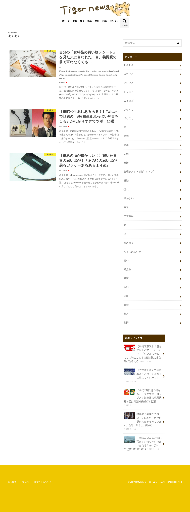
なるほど (129, 100)
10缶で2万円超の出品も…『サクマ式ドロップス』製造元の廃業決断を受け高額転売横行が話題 (143, 396)
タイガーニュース (153, 480)
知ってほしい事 (132, 251)
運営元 (25, 480)
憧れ (126, 189)
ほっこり (129, 118)
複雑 (126, 286)
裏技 (126, 277)
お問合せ (12, 480)
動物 (75, 21)
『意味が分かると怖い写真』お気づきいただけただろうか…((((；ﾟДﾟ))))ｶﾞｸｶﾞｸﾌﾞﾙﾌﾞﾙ (143, 441)
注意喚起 (129, 215)
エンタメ (114, 21)
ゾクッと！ (130, 83)
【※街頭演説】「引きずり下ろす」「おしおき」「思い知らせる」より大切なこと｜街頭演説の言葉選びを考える (143, 352)
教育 (126, 206)
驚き (82, 21)
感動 (97, 21)
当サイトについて (43, 480)
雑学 (104, 21)
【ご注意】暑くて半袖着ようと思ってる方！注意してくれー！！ (143, 374)
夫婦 (126, 153)
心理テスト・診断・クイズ (139, 171)
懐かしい (129, 198)
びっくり (129, 109)
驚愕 (126, 321)
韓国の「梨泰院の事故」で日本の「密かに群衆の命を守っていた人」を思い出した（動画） (143, 420)
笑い (126, 260)
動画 (89, 21)
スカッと (129, 74)
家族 (126, 162)
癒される (129, 242)
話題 (126, 295)
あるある (129, 65)
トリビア (129, 92)
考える (127, 268)
